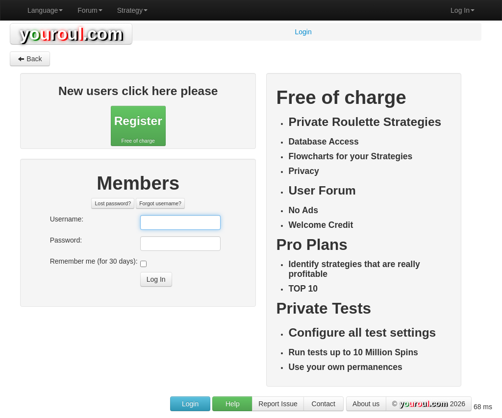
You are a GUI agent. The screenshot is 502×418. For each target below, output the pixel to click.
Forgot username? (160, 203)
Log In (463, 10)
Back (30, 59)
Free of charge (138, 127)
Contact (323, 404)
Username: (66, 219)
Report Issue (277, 404)
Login (190, 404)
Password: (66, 240)
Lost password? (113, 203)
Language (45, 10)
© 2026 (428, 404)
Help (233, 404)
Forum (89, 10)
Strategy (132, 10)
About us (365, 404)
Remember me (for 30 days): (94, 261)
